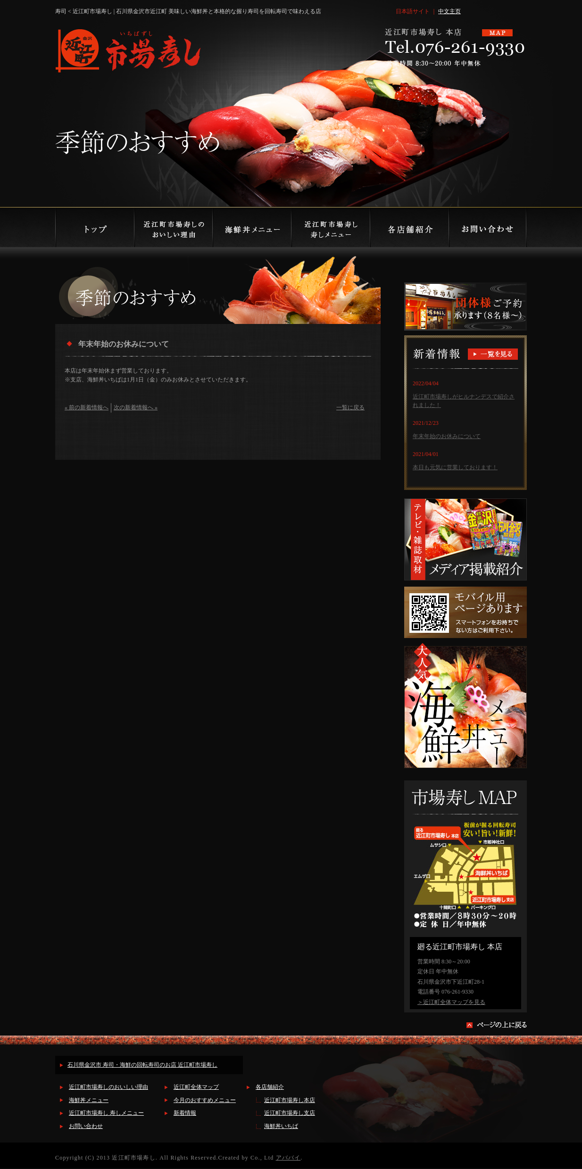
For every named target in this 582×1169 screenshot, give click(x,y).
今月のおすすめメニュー (205, 1100)
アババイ (288, 1157)
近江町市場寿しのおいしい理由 (108, 1087)
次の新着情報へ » (136, 407)
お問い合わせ (86, 1126)
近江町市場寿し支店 (289, 1113)
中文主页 (449, 11)
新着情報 (185, 1113)
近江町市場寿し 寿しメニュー (106, 1113)
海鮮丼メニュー (88, 1100)
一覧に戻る (350, 407)
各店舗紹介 (270, 1087)
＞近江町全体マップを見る (451, 1002)
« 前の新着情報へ (86, 407)
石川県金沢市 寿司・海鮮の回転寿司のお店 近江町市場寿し (142, 1064)
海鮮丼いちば (281, 1126)
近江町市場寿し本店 (289, 1100)
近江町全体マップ (196, 1087)
